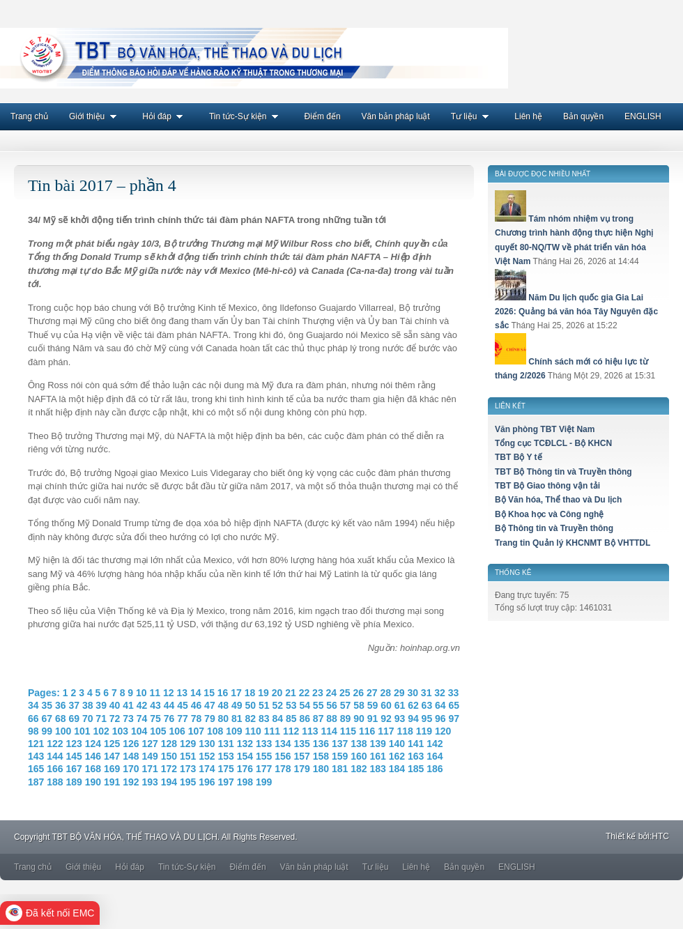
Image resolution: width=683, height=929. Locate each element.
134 (283, 743)
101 (82, 731)
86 (304, 718)
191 (112, 782)
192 (131, 782)
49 (237, 705)
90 (358, 718)
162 (397, 756)
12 (168, 692)
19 (263, 692)
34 (33, 705)
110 (253, 731)
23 (317, 692)
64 (440, 705)
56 (331, 705)
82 (250, 718)
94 (413, 718)
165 (36, 768)
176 (245, 768)
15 (209, 692)
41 (128, 705)
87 (318, 718)
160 (359, 756)
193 (150, 782)
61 (400, 705)
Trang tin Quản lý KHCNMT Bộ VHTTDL (572, 543)
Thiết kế (621, 836)
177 (264, 768)
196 (207, 782)
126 (131, 743)
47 (209, 705)
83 (264, 718)
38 (87, 705)
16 (223, 692)
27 (372, 692)
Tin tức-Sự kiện (246, 116)
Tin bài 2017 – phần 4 (102, 185)
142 (435, 743)
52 (277, 705)
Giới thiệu (95, 116)
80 (223, 718)
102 (101, 731)
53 (291, 705)
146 (93, 756)
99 (46, 731)
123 (74, 743)
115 (348, 731)
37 (73, 705)
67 (46, 718)
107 (196, 731)
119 (424, 731)
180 (321, 768)
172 (169, 768)
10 (141, 692)
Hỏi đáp (165, 116)
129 (188, 743)
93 (400, 718)
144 (55, 756)
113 (310, 731)
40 (115, 705)
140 (397, 743)
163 (416, 756)
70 (87, 718)
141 (416, 743)
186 (435, 768)
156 (283, 756)
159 (340, 756)
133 (264, 743)
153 (226, 756)
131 (226, 743)
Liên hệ (528, 116)
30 (412, 692)
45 (182, 705)
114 (329, 731)
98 (33, 731)
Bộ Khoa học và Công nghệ (549, 514)
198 (245, 782)
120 (443, 731)
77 (182, 718)
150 (169, 756)
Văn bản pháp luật (396, 116)
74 (142, 718)
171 (150, 768)
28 (385, 692)
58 (358, 705)
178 (283, 768)
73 (128, 718)
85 (291, 718)
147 (112, 756)
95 (427, 718)
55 (318, 705)
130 (207, 743)
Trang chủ (29, 116)
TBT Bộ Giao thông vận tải (547, 486)
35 (46, 705)
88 (331, 718)
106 (177, 731)
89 (345, 718)
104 (139, 731)
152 (207, 756)
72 (115, 718)
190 (93, 782)
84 (277, 718)
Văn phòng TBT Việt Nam (544, 429)
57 (345, 705)
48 (223, 705)
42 (142, 705)
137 (340, 743)
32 (439, 692)
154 (245, 756)
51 (264, 705)
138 (359, 743)
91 (372, 718)
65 (454, 705)
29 (399, 692)
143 (36, 756)
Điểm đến (323, 116)
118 (405, 731)
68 (60, 718)
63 (427, 705)
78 (196, 718)
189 (74, 782)
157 (302, 756)
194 (169, 782)
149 (150, 756)
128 (169, 743)
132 (245, 743)
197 (226, 782)
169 (112, 768)
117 (386, 731)
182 (359, 768)
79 (209, 718)
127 (150, 743)
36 (60, 705)
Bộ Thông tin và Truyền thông (554, 528)
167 (74, 768)
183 (378, 768)
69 (73, 718)
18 (250, 692)
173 (188, 768)
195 (188, 782)
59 (372, 705)
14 (195, 692)
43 (155, 705)
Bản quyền (583, 116)
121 (36, 743)
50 (250, 705)
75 (155, 718)
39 (101, 705)
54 (304, 705)
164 (435, 756)
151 (188, 756)
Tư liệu (472, 116)
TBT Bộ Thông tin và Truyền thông (563, 472)
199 (264, 782)
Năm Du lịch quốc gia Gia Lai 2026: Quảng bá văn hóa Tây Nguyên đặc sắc (576, 312)
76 (169, 718)
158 (321, 756)
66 (33, 718)
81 (237, 718)
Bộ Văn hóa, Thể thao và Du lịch (558, 500)
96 (440, 718)
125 (112, 743)
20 (277, 692)
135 (302, 743)
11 (154, 692)
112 (291, 731)
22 (304, 692)
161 (378, 756)
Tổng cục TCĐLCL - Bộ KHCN (553, 443)
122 (55, 743)
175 (226, 768)
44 (169, 705)
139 (378, 743)
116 (367, 731)
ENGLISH (642, 116)
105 (158, 731)
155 (264, 756)
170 (131, 768)
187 (36, 782)
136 (321, 743)
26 (358, 692)
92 (386, 718)
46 (196, 705)
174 (207, 768)
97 (454, 718)
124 (93, 743)
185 (416, 768)
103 (120, 731)
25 (345, 692)
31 (426, 692)
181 (340, 768)
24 (331, 692)
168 (93, 768)
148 (131, 756)
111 (272, 731)
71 (101, 718)
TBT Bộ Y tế (518, 457)
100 (63, 731)
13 (181, 692)
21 (290, 692)
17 (236, 692)
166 (55, 768)
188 (55, 782)
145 (74, 756)
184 (397, 768)
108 (215, 731)
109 (234, 731)
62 (413, 705)
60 (386, 705)
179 (302, 768)
